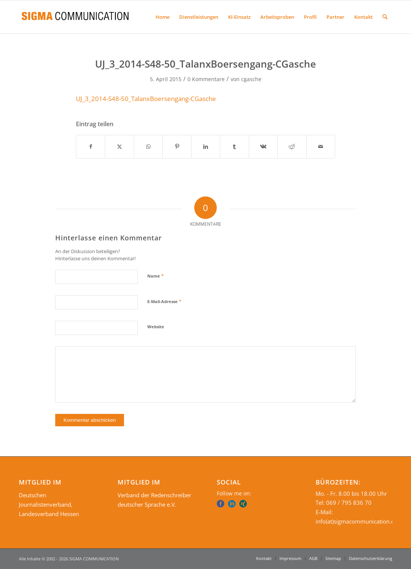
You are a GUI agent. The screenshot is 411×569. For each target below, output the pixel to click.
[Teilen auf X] (119, 146)
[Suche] (385, 16)
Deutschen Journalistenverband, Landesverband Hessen (49, 504)
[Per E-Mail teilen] (321, 146)
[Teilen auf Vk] (263, 146)
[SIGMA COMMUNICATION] (75, 16)
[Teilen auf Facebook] (90, 146)
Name (155, 275)
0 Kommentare (206, 79)
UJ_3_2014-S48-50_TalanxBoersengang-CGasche (146, 98)
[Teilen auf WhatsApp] (148, 146)
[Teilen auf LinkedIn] (206, 146)
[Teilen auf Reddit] (292, 146)
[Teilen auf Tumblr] (234, 146)
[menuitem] (162, 16)
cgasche (251, 79)
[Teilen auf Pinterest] (177, 146)
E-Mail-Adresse (164, 301)
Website (155, 326)
